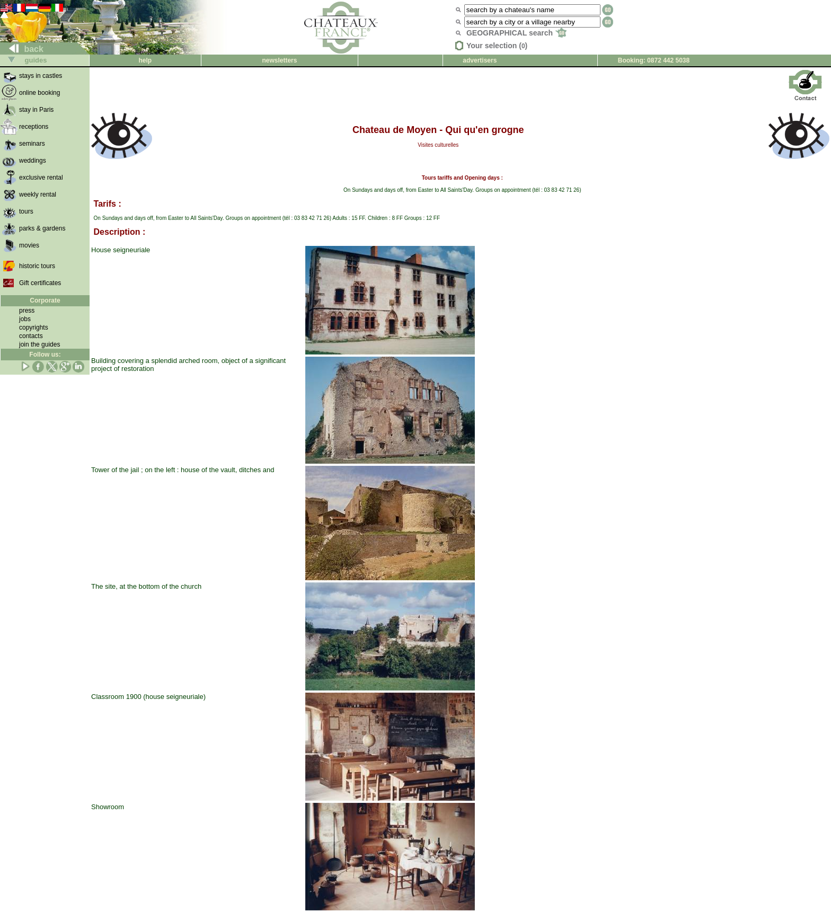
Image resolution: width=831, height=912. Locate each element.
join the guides (39, 344)
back (22, 49)
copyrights (33, 327)
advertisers (480, 60)
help (145, 60)
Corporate (45, 300)
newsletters (279, 60)
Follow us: (44, 354)
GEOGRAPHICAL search (516, 33)
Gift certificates (40, 283)
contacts (31, 336)
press (26, 310)
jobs (25, 319)
